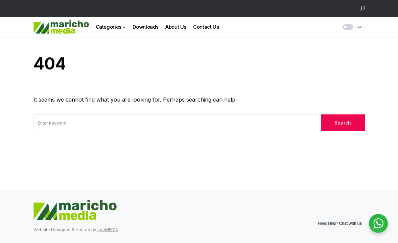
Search (342, 123)
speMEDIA (107, 229)
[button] (362, 8)
